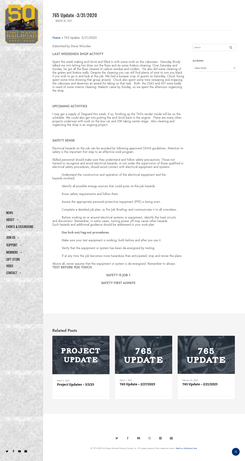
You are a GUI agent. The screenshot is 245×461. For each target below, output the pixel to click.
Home (56, 37)
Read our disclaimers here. (186, 448)
